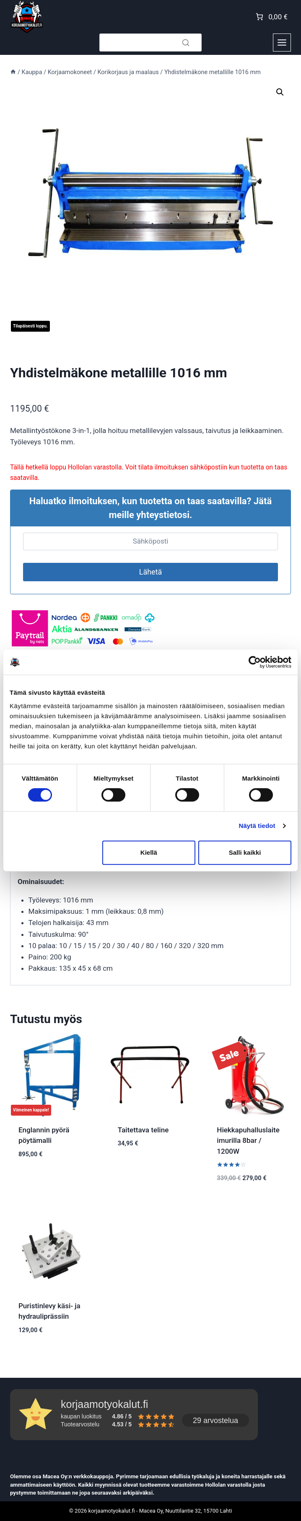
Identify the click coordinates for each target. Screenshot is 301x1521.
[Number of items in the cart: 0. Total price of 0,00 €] (271, 17)
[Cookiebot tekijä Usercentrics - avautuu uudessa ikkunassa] (254, 662)
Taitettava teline (143, 1130)
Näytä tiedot (257, 825)
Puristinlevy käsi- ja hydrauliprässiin (49, 1311)
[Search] (150, 43)
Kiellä (148, 852)
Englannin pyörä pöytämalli (43, 1135)
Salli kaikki (245, 852)
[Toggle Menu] (282, 43)
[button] (280, 92)
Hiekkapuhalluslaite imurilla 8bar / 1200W (248, 1140)
